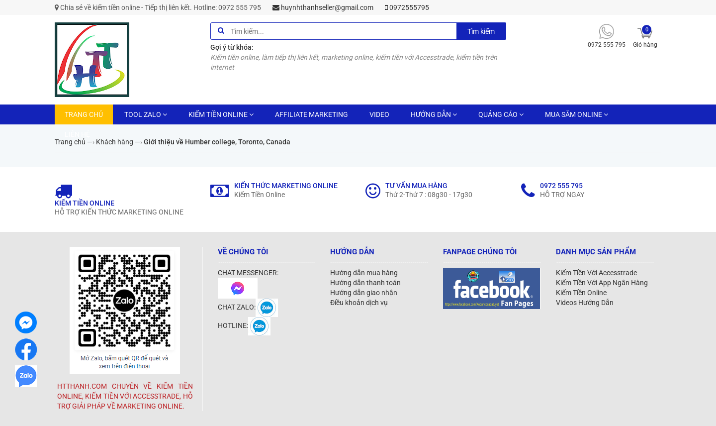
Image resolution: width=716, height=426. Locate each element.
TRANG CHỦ (84, 114)
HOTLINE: (244, 325)
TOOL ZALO (145, 114)
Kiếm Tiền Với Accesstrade (596, 273)
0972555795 (407, 7)
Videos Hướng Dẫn (585, 303)
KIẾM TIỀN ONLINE (221, 114)
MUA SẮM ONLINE (576, 114)
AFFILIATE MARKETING (311, 114)
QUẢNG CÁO (501, 114)
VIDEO (379, 114)
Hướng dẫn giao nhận (363, 293)
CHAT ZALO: (248, 307)
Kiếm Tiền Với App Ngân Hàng (602, 283)
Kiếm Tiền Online (581, 293)
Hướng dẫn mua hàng (364, 273)
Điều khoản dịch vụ (359, 303)
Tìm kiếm (481, 31)
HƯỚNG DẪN (434, 114)
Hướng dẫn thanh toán (365, 283)
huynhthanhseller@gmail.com (322, 7)
